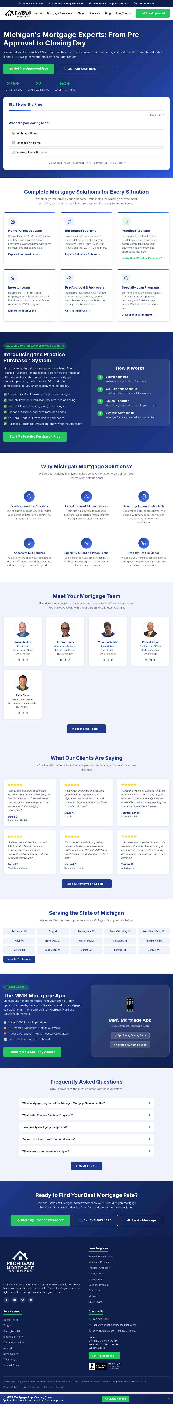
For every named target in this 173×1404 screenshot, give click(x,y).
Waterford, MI (86, 940)
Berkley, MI (154, 950)
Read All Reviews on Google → (86, 883)
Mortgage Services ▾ (59, 13)
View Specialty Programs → (138, 314)
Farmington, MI (154, 940)
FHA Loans (94, 1290)
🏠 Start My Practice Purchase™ (40, 1220)
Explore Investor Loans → (23, 310)
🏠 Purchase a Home (24, 133)
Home (38, 13)
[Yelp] (31, 1300)
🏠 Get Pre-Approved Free (28, 68)
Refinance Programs (100, 1262)
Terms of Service (31, 1387)
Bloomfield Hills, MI (120, 931)
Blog (108, 13)
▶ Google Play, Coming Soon (130, 1044)
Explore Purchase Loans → (24, 254)
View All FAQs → (86, 1166)
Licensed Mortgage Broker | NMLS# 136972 (123, 1381)
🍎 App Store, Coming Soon (130, 1035)
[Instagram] (14, 1300)
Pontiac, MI (120, 950)
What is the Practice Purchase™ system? (86, 1115)
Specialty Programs (99, 1285)
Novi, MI (19, 940)
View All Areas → (12, 1365)
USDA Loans (95, 1302)
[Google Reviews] (23, 1300)
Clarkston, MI (120, 940)
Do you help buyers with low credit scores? (86, 1139)
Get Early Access (115, 1398)
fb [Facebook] (19, 659)
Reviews (95, 13)
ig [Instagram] (23, 659)
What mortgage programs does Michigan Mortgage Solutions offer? (86, 1103)
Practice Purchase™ (99, 1268)
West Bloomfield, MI (153, 931)
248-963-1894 (146, 3)
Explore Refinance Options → (82, 254)
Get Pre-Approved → (77, 310)
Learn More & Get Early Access (32, 1052)
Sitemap (48, 1387)
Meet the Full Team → (86, 728)
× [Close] (169, 1399)
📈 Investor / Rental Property (29, 152)
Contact (60, 1387)
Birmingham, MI (86, 931)
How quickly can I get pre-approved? (86, 1127)
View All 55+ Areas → (19, 959)
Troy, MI (52, 931)
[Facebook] (6, 1300)
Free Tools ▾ (123, 13)
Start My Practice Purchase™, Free (34, 436)
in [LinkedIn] (27, 659)
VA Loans (94, 1296)
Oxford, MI (86, 950)
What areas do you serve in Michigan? (86, 1151)
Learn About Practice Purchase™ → (143, 258)
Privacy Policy (10, 1387)
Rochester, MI (19, 931)
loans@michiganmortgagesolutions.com (114, 1325)
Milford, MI (19, 950)
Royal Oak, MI (52, 940)
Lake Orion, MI (52, 950)
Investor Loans (97, 1273)
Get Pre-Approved (152, 13)
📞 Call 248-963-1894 (79, 69)
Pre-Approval (96, 1279)
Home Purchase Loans (101, 1256)
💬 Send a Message (141, 1220)
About (81, 13)
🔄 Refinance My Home (26, 142)
